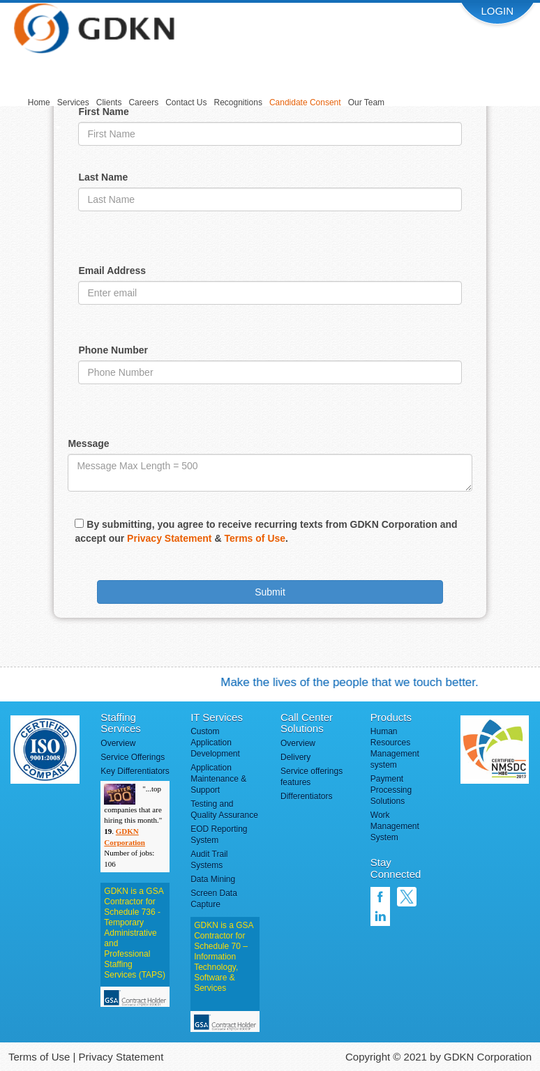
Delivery (295, 757)
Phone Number (113, 350)
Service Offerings (132, 757)
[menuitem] (39, 103)
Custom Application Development (215, 743)
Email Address (112, 270)
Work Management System (394, 826)
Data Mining (212, 879)
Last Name (103, 177)
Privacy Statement (169, 538)
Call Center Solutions (306, 723)
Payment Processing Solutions (391, 790)
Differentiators (306, 796)
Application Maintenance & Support (218, 779)
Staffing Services (120, 723)
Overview (117, 743)
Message (88, 443)
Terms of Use (254, 538)
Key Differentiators (135, 771)
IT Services (216, 717)
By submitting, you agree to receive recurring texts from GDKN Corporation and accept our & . (266, 531)
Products (391, 717)
